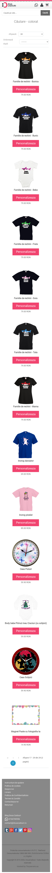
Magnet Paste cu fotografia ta (25, 731)
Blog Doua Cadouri (13, 815)
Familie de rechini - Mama (25, 406)
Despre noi (9, 789)
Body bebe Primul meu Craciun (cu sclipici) (26, 623)
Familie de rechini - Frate (26, 244)
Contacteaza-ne (11, 802)
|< (7, 758)
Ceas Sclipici (26, 677)
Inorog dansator (26, 461)
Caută (45, 13)
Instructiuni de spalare (14, 783)
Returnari (9, 805)
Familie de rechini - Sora (25, 298)
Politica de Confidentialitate (16, 795)
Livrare (8, 792)
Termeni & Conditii (12, 798)
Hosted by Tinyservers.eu (28, 866)
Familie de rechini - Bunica (26, 81)
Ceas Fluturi (26, 569)
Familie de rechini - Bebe (26, 190)
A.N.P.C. (33, 850)
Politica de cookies (13, 786)
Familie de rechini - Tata (25, 352)
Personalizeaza (25, 89)
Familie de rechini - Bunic (26, 136)
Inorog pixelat (25, 515)
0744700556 (12, 819)
